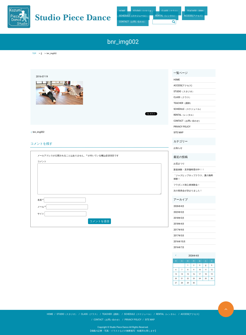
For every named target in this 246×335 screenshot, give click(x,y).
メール (41, 207)
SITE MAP (178, 132)
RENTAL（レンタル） (127, 19)
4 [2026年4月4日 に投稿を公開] (205, 265)
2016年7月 (179, 247)
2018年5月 (179, 218)
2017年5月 (179, 235)
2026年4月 (179, 206)
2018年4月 (179, 223)
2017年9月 (179, 229)
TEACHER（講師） (181, 13)
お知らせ (178, 148)
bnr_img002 (38, 132)
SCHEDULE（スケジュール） (208, 13)
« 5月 (176, 255)
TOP (34, 53)
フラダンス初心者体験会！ (187, 185)
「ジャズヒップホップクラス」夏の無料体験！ (193, 177)
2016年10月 (179, 241)
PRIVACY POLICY (182, 126)
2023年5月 (179, 212)
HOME (120, 13)
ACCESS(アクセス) (151, 19)
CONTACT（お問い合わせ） (177, 19)
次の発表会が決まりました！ (188, 190)
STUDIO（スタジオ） (137, 13)
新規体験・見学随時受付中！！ (189, 169)
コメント (41, 161)
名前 (40, 200)
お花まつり (179, 163)
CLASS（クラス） (160, 13)
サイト (40, 213)
